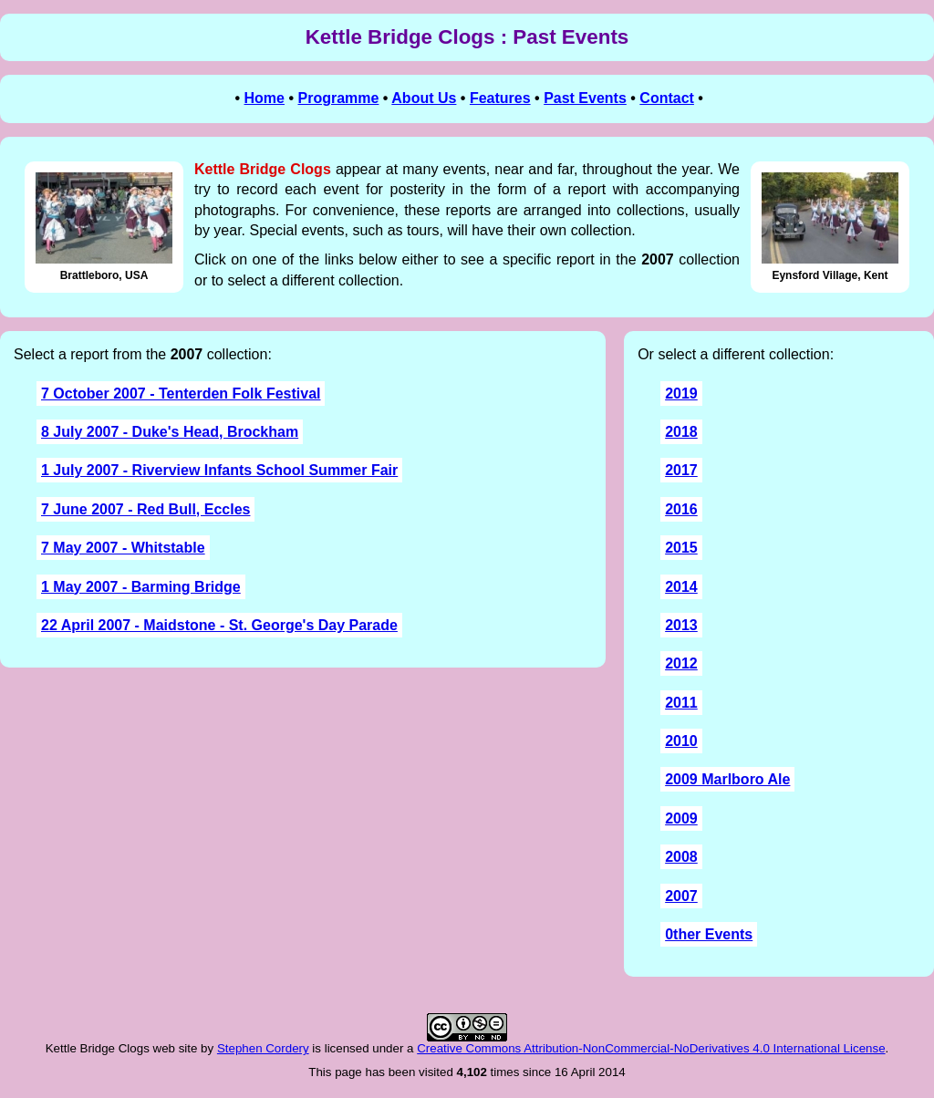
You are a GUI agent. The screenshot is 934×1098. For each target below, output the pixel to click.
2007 (681, 896)
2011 (681, 702)
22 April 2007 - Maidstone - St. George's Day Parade (219, 625)
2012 (681, 663)
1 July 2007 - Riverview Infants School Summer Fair (219, 470)
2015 (681, 547)
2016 (681, 509)
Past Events (585, 98)
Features (500, 98)
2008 (681, 857)
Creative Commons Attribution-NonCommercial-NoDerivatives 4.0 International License (651, 1048)
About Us (423, 98)
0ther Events (708, 934)
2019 (681, 393)
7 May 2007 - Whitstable (123, 547)
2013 (681, 625)
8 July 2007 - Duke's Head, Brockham (169, 432)
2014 (681, 587)
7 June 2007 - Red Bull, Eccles (145, 509)
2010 (681, 741)
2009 (681, 818)
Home (264, 98)
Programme (338, 98)
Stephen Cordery (263, 1048)
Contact (666, 98)
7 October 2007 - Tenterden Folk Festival (180, 393)
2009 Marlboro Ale (727, 779)
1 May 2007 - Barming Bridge (141, 587)
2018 (681, 432)
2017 (681, 470)
